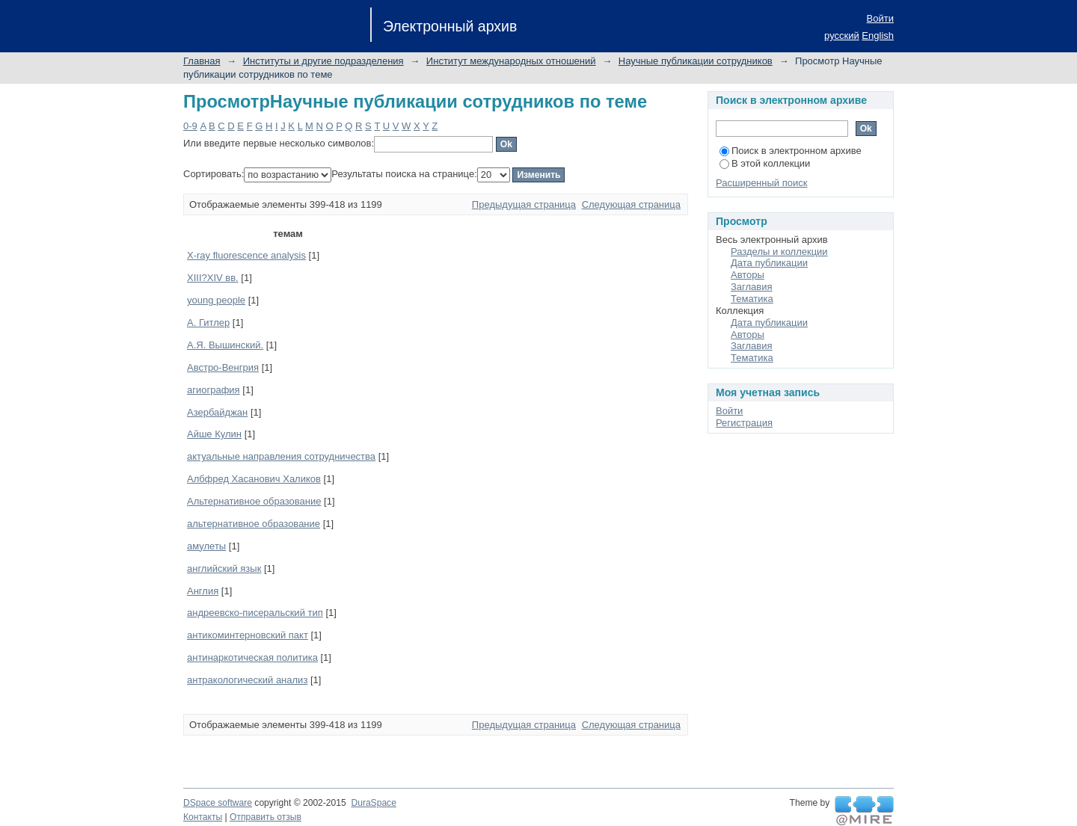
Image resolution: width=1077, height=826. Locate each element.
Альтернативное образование (254, 501)
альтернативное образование (253, 523)
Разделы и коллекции (779, 251)
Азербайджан (217, 412)
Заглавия (752, 286)
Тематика (752, 298)
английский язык (224, 568)
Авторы (747, 274)
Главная (201, 61)
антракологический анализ (247, 679)
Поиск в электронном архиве (790, 150)
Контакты (202, 817)
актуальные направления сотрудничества (281, 456)
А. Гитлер (208, 322)
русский (841, 35)
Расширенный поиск (761, 182)
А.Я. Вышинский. (225, 345)
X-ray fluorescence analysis (246, 255)
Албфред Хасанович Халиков (254, 478)
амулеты (206, 546)
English (878, 35)
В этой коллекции (764, 163)
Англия (202, 591)
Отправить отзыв (265, 817)
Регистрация (744, 422)
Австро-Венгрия (223, 367)
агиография (213, 389)
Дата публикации (769, 262)
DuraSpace (373, 803)
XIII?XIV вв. (213, 277)
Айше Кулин (214, 434)
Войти (880, 18)
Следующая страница (631, 204)
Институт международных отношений (511, 61)
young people (216, 300)
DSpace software (217, 803)
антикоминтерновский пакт (247, 635)
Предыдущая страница (524, 204)
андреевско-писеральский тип (255, 612)
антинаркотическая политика (252, 657)
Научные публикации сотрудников (696, 61)
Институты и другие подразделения (323, 61)
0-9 (190, 126)
